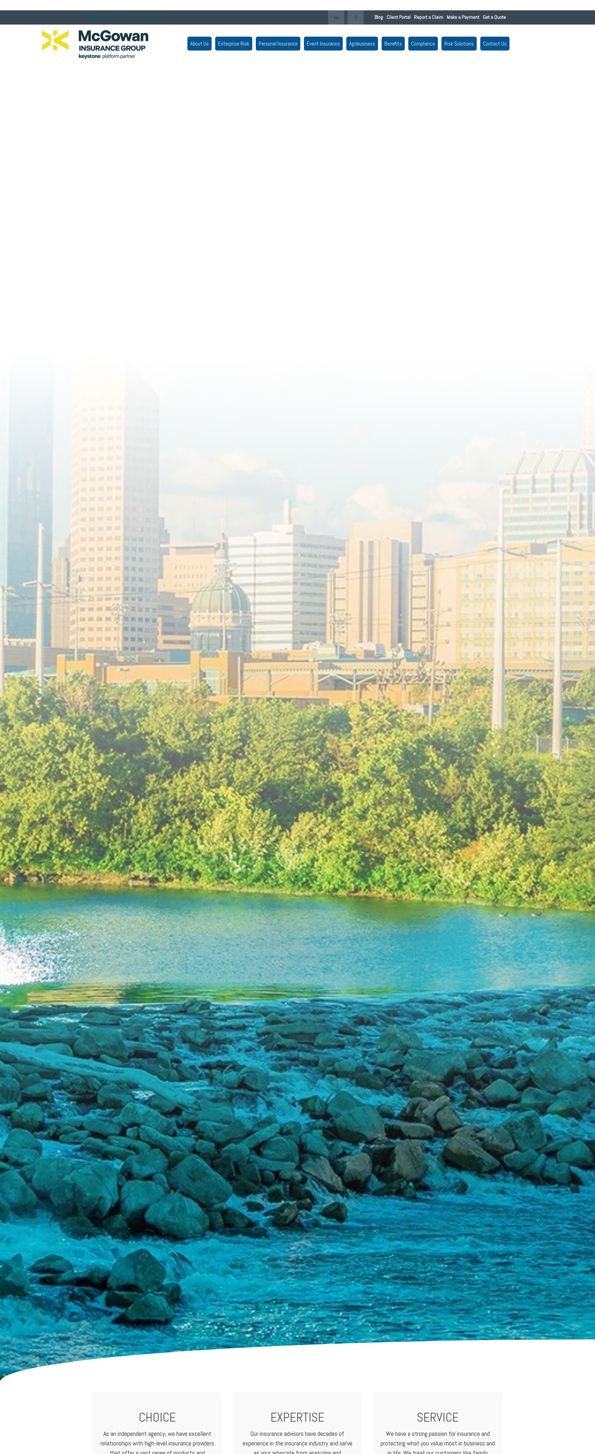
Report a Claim (428, 22)
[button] (194, 43)
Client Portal (398, 22)
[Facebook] (356, 22)
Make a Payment (463, 22)
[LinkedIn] (336, 22)
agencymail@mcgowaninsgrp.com (128, 22)
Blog (378, 22)
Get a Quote (494, 22)
